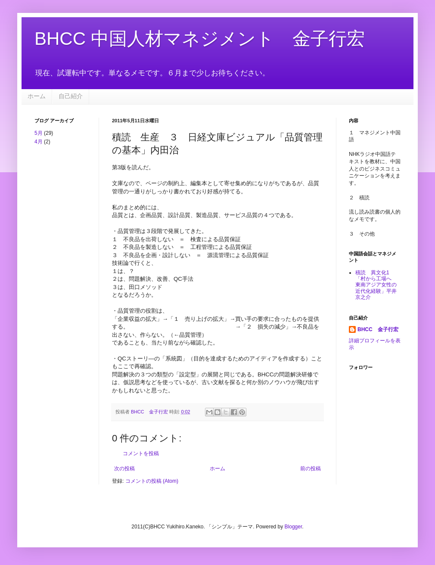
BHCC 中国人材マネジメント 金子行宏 (199, 38)
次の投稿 (124, 469)
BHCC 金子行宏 (377, 329)
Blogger (293, 527)
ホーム (37, 96)
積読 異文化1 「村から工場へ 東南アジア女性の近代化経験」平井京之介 (376, 285)
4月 (38, 142)
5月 (38, 133)
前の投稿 (310, 469)
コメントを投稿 (141, 453)
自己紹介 (71, 96)
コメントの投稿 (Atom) (151, 481)
